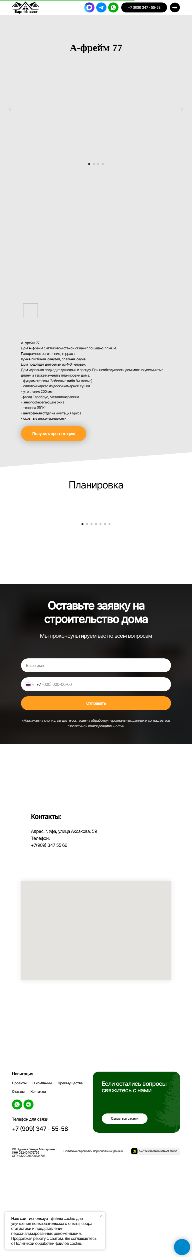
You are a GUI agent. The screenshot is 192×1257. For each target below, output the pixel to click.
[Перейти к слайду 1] (89, 164)
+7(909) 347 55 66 (49, 940)
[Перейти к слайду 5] (101, 620)
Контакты (38, 1187)
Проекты (19, 1179)
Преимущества (70, 1179)
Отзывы (18, 1187)
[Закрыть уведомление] (101, 1215)
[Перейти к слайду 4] (103, 164)
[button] (53, 433)
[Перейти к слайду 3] (98, 164)
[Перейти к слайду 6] (105, 620)
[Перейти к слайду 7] (109, 620)
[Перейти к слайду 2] (94, 164)
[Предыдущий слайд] (10, 109)
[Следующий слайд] (182, 109)
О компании (42, 1179)
